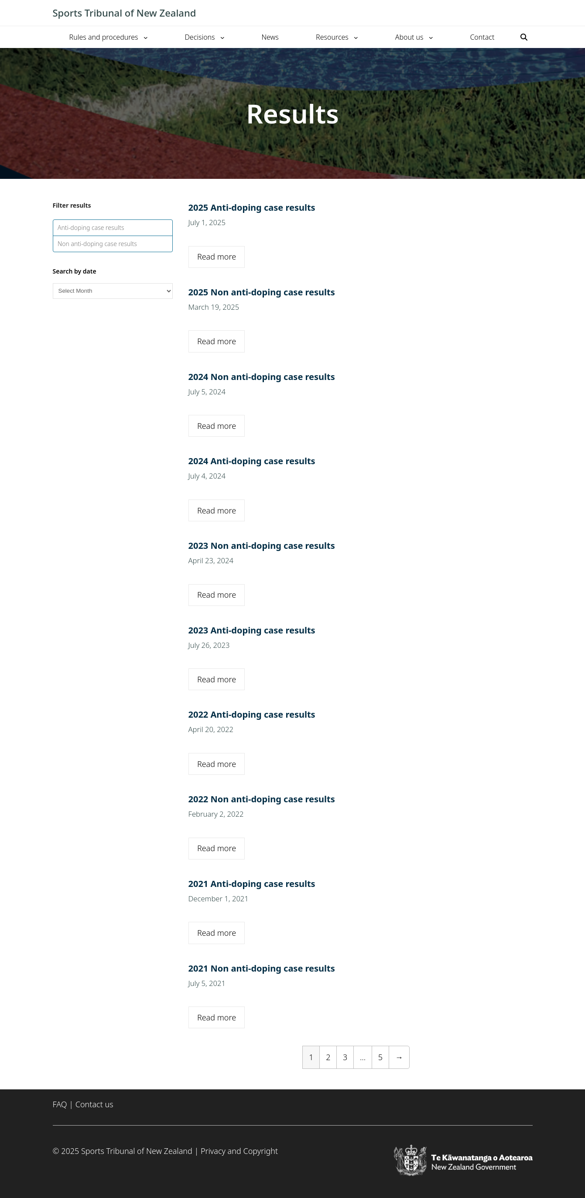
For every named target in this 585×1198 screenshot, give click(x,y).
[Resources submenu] (356, 37)
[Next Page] (399, 1057)
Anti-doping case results (91, 227)
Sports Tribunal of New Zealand (124, 12)
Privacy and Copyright (239, 1151)
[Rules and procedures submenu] (146, 37)
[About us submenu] (431, 37)
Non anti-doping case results (97, 244)
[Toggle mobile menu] (528, 13)
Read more (216, 256)
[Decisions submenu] (222, 37)
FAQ (60, 1104)
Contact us (94, 1104)
